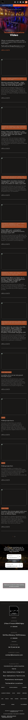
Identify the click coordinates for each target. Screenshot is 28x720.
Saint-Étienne (23, 698)
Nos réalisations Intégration (14, 672)
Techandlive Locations (12, 9)
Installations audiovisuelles (14, 666)
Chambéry (24, 687)
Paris (12, 698)
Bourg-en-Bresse (13, 687)
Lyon (2, 698)
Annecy (3, 687)
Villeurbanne (24, 704)
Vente (14, 668)
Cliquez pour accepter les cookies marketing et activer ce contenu (14, 585)
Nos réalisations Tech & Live (14, 675)
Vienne (12, 704)
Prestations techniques (14, 679)
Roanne (16, 698)
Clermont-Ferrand (5, 693)
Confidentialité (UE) (7, 717)
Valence (3, 704)
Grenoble (24, 693)
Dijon (13, 693)
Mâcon (7, 698)
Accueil (4, 9)
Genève (18, 693)
